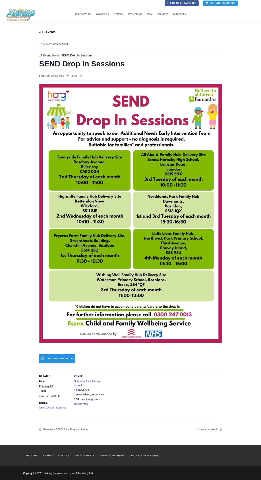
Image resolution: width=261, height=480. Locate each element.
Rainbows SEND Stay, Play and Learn (67, 429)
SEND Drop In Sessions (52, 407)
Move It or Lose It (206, 429)
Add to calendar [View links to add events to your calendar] (57, 358)
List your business (220, 2)
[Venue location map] (128, 394)
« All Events (47, 32)
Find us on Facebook (181, 3)
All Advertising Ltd (82, 473)
